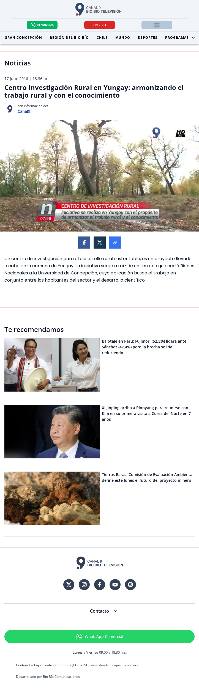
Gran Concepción (23, 37)
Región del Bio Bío (69, 37)
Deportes (147, 37)
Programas (180, 37)
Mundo (122, 37)
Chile (102, 37)
